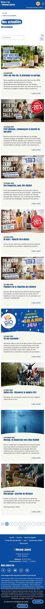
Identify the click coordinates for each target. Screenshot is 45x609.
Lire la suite (36, 93)
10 (20, 528)
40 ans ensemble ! (11, 338)
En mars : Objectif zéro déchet (16, 239)
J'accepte (22, 606)
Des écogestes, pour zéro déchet (18, 185)
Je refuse (38, 601)
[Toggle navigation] (43, 4)
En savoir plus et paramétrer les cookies (16, 601)
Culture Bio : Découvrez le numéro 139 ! (20, 392)
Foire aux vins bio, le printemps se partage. (22, 75)
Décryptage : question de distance (18, 493)
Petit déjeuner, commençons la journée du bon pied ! (22, 130)
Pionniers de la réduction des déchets (20, 287)
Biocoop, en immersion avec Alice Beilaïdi (21, 440)
